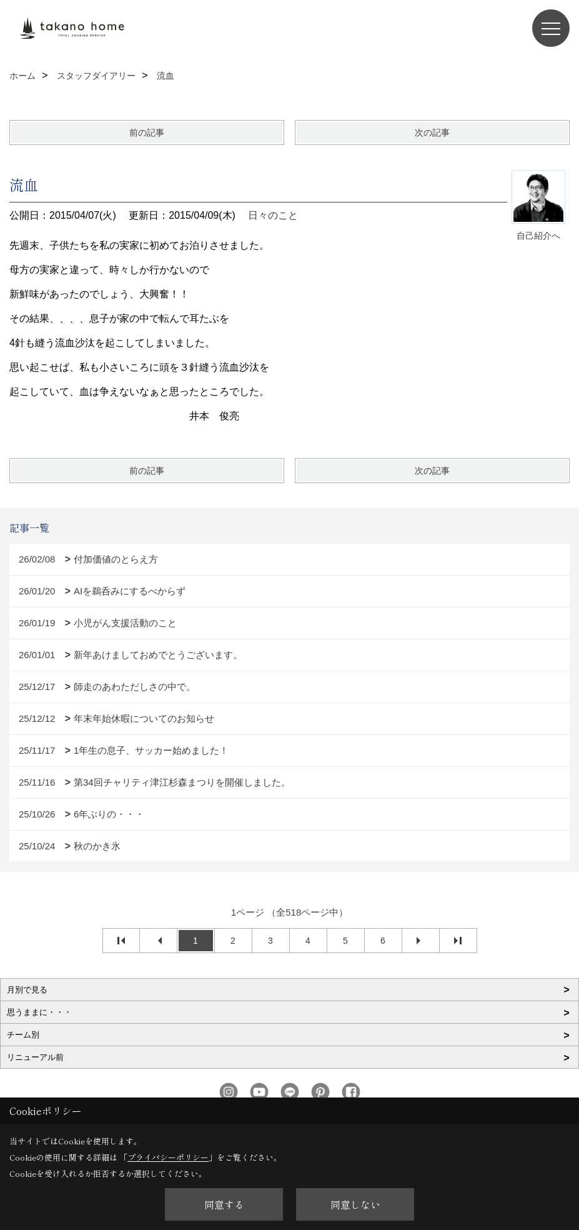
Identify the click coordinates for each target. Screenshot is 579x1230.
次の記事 (432, 133)
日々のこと (273, 215)
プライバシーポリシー (168, 1157)
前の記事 (146, 133)
